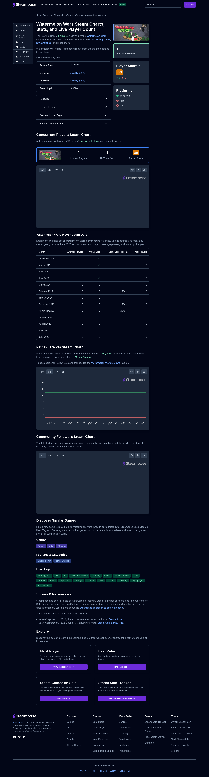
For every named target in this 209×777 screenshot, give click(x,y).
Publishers (124, 745)
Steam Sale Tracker (155, 721)
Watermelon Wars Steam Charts (90, 15)
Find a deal (64, 698)
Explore (190, 4)
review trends (43, 42)
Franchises (125, 750)
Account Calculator (181, 745)
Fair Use (103, 771)
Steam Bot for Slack (182, 733)
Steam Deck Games (103, 750)
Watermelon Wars (62, 15)
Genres (123, 721)
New (58, 4)
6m (50, 371)
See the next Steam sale (122, 698)
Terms (92, 771)
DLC (68, 727)
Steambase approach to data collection (101, 607)
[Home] (37, 15)
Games (46, 15)
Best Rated (98, 721)
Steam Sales (84, 4)
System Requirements (73, 123)
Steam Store (115, 619)
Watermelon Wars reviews (105, 362)
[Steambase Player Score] (139, 66)
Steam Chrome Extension (105, 4)
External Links (73, 107)
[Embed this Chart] (132, 170)
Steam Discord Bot (181, 727)
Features (73, 99)
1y (56, 169)
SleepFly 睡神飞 (77, 73)
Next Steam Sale (180, 739)
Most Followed (101, 733)
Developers (125, 739)
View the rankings (63, 667)
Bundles (70, 739)
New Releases (100, 739)
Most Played (47, 4)
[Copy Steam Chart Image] (138, 170)
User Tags (124, 733)
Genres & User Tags (73, 115)
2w (42, 169)
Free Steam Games (155, 736)
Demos (70, 733)
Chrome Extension (181, 721)
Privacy (82, 771)
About (113, 771)
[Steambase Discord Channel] (14, 737)
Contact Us (125, 771)
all (63, 169)
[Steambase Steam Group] (19, 737)
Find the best (122, 667)
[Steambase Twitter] (24, 737)
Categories (125, 727)
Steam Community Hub (110, 622)
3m (49, 169)
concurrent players (99, 39)
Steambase (18, 722)
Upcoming (69, 4)
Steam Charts (73, 745)
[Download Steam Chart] (144, 170)
